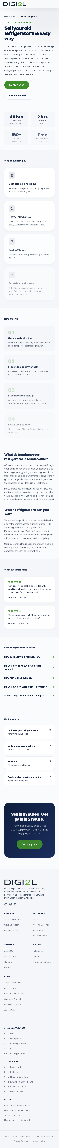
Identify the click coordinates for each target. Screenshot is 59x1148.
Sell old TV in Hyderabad (15, 1086)
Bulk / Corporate (11, 930)
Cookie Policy (10, 1010)
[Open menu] (54, 4)
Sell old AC (9, 1033)
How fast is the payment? (29, 677)
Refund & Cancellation (14, 993)
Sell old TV (9, 1048)
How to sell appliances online (17, 1110)
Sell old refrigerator (13, 1038)
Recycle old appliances (14, 1053)
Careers (8, 962)
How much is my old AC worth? (18, 1120)
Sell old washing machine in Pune (18, 1081)
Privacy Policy (10, 988)
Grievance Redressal (42, 962)
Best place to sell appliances (17, 1105)
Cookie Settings (21, 1141)
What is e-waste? (12, 1115)
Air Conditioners (40, 935)
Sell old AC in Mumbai (13, 1067)
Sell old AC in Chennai (13, 1091)
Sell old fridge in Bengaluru (16, 1077)
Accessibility (39, 1141)
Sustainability (10, 956)
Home (7, 16)
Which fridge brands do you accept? (29, 695)
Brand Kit (8, 967)
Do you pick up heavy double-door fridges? (29, 667)
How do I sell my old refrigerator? (29, 656)
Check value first (19, 95)
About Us (8, 951)
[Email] (10, 904)
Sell (14, 16)
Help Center (38, 951)
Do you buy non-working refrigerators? (29, 686)
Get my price (16, 85)
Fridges (36, 919)
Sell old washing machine (15, 1043)
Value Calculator (11, 924)
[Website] (5, 904)
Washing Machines (41, 924)
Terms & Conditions (13, 982)
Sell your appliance (12, 919)
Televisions (38, 930)
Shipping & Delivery (12, 1004)
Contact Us (38, 956)
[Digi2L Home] (14, 4)
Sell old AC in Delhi (12, 1072)
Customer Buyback (12, 999)
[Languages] (15, 904)
